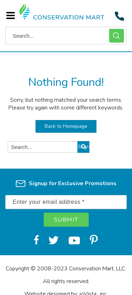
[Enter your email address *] (66, 202)
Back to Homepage (66, 126)
